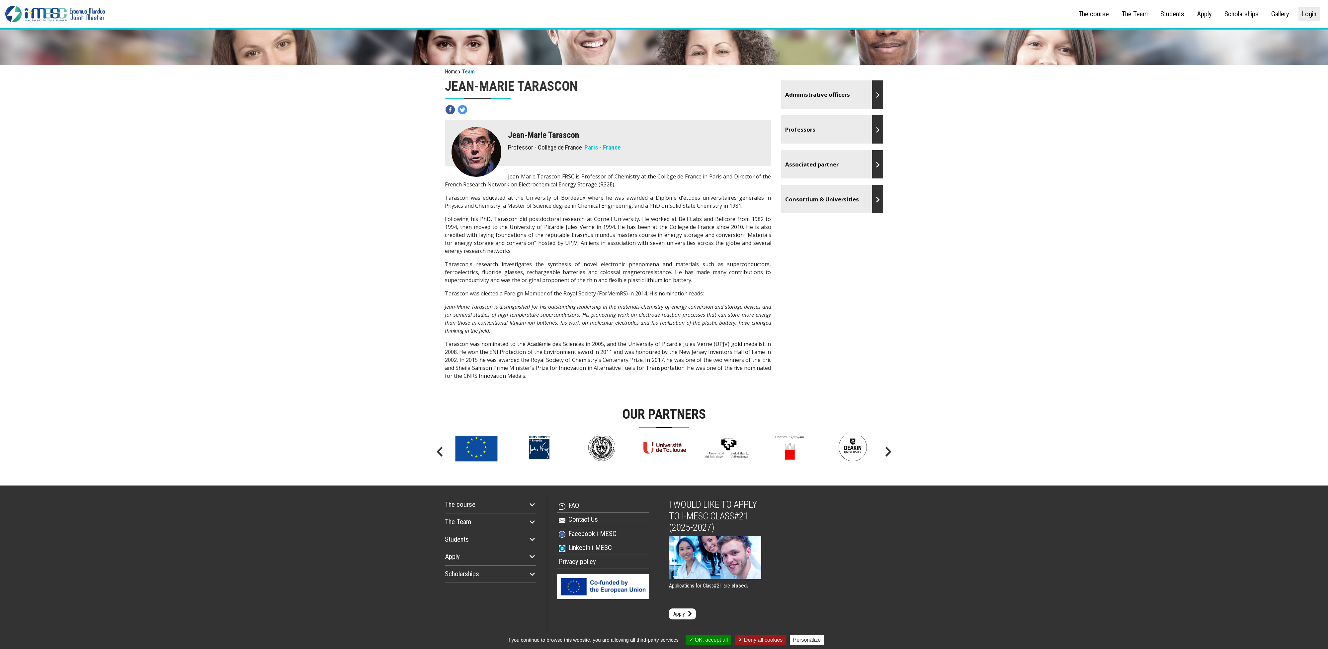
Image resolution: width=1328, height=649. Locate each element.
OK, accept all (708, 640)
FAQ (573, 505)
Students (1172, 14)
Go (832, 94)
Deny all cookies (760, 640)
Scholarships (1241, 14)
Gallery (1280, 14)
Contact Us (583, 519)
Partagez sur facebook (450, 109)
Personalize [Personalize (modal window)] (807, 640)
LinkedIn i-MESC (590, 548)
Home (451, 71)
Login (1309, 14)
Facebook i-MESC (592, 534)
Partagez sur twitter (462, 109)
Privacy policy (577, 562)
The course (1093, 14)
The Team (1134, 14)
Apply (1204, 14)
